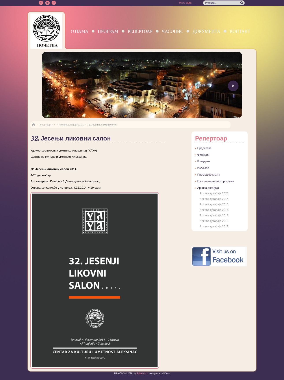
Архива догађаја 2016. (214, 210)
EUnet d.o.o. (142, 373)
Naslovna (33, 124)
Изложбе (203, 168)
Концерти (203, 161)
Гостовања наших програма (215, 181)
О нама (79, 31)
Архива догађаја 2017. (214, 215)
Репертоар (140, 31)
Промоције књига (208, 174)
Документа (206, 31)
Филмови (203, 154)
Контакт (240, 31)
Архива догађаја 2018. (214, 221)
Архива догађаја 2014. (71, 124)
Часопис (172, 31)
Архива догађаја (208, 187)
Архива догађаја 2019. (214, 226)
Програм (108, 31)
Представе (204, 148)
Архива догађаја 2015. (214, 204)
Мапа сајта (185, 2)
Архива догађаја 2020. (214, 193)
